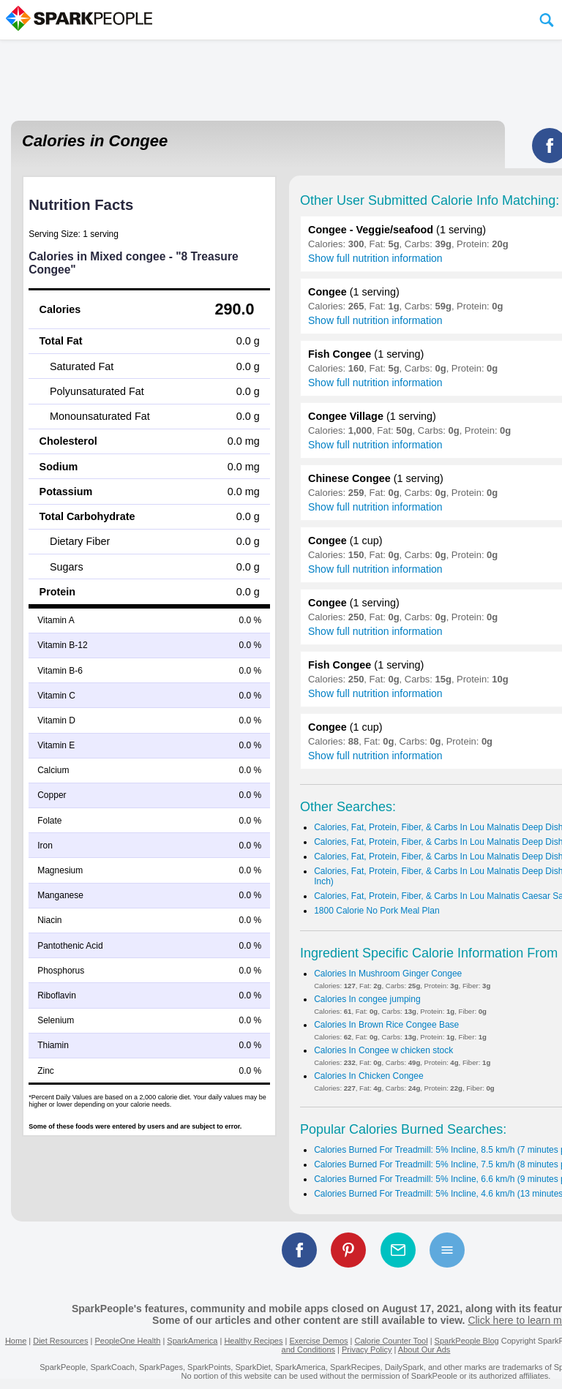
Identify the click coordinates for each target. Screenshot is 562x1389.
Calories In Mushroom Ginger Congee (388, 973)
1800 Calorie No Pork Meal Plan (376, 911)
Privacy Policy (366, 1349)
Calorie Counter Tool (391, 1340)
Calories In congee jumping (367, 999)
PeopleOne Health (127, 1340)
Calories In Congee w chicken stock (383, 1050)
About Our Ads (424, 1349)
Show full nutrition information (375, 258)
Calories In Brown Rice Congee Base (386, 1025)
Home (15, 1340)
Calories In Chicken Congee (368, 1076)
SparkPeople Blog (467, 1340)
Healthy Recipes (253, 1340)
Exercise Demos (318, 1340)
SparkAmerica (192, 1340)
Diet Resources (60, 1340)
